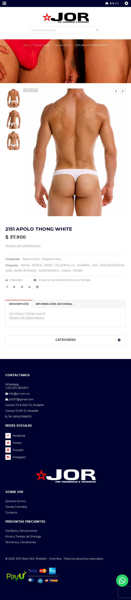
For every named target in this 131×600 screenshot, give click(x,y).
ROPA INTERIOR (25, 270)
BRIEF (48, 265)
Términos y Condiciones (20, 542)
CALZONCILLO (65, 265)
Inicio (26, 45)
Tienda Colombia (16, 506)
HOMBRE (83, 265)
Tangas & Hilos (63, 45)
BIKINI (25, 265)
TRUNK (77, 270)
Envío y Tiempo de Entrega (23, 536)
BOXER (37, 265)
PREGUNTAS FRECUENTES (25, 521)
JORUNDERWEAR (112, 265)
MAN (8, 270)
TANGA (66, 270)
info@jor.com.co (19, 393)
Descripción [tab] (18, 304)
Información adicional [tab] (54, 304)
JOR (94, 265)
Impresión (14, 280)
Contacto (11, 512)
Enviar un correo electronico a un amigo (62, 280)
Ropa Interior (42, 45)
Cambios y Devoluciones (21, 530)
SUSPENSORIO (49, 270)
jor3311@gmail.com (21, 399)
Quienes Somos (15, 501)
